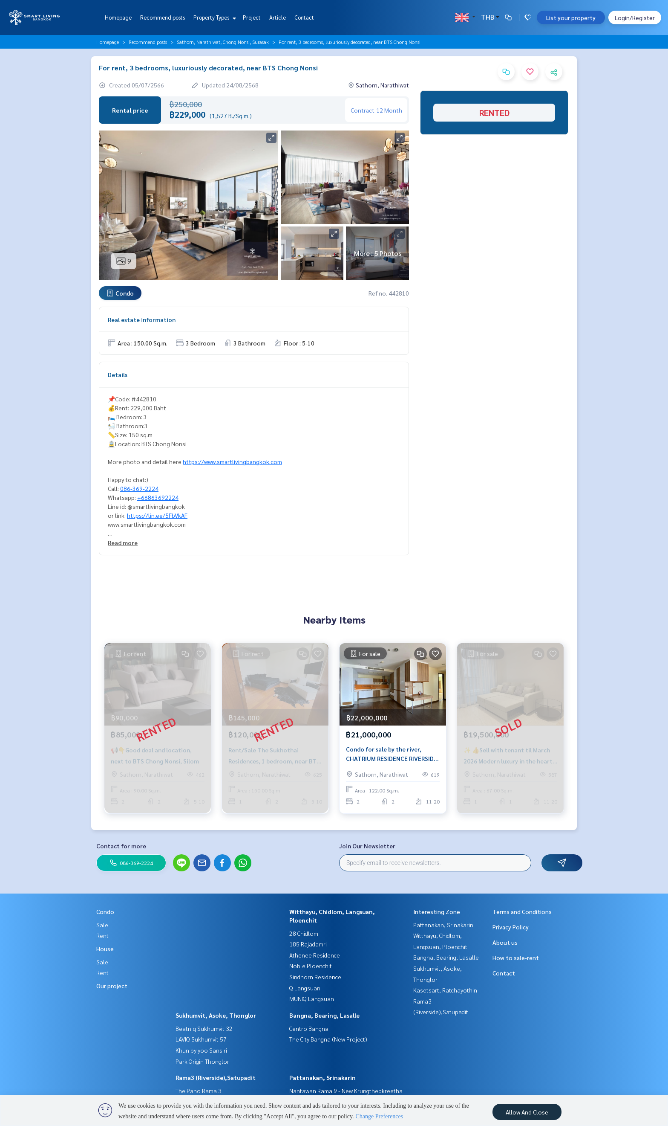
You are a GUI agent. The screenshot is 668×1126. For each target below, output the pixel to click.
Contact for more (121, 846)
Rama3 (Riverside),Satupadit (216, 1077)
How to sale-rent (515, 957)
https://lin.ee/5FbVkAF (157, 515)
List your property (571, 17)
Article (277, 17)
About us (505, 942)
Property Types (213, 17)
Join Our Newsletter (367, 846)
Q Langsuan (304, 988)
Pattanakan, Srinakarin (322, 1077)
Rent (102, 935)
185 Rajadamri (308, 944)
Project (252, 17)
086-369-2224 (139, 488)
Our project (111, 986)
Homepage (118, 17)
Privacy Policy (510, 927)
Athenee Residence (314, 955)
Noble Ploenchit (310, 965)
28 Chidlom (303, 933)
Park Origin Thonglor (202, 1061)
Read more (123, 542)
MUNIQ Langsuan (311, 998)
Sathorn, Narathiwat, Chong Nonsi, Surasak (223, 41)
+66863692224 (158, 497)
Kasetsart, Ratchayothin (445, 990)
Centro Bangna (308, 1028)
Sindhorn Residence (315, 977)
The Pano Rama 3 (199, 1090)
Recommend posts (162, 17)
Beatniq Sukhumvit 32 (204, 1028)
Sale (102, 925)
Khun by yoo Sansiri (201, 1050)
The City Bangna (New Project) (328, 1039)
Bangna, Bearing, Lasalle (324, 1015)
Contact (304, 17)
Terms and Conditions (522, 911)
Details (117, 374)
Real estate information (142, 319)
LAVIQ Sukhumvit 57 (201, 1039)
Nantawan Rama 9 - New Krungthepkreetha (346, 1090)
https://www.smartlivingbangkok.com (232, 461)
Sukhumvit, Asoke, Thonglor (216, 1015)
